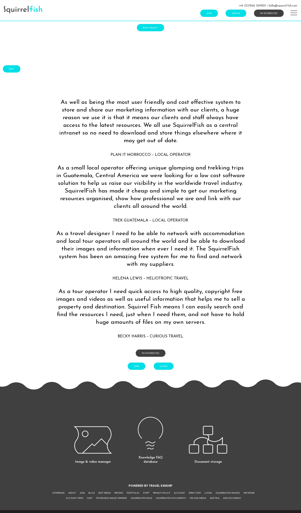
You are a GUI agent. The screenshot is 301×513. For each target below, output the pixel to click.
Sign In (236, 13)
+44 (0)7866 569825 (252, 5)
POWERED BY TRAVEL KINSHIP (150, 486)
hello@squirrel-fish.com (283, 5)
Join (209, 13)
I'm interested (269, 13)
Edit (11, 69)
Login (163, 366)
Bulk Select (150, 28)
